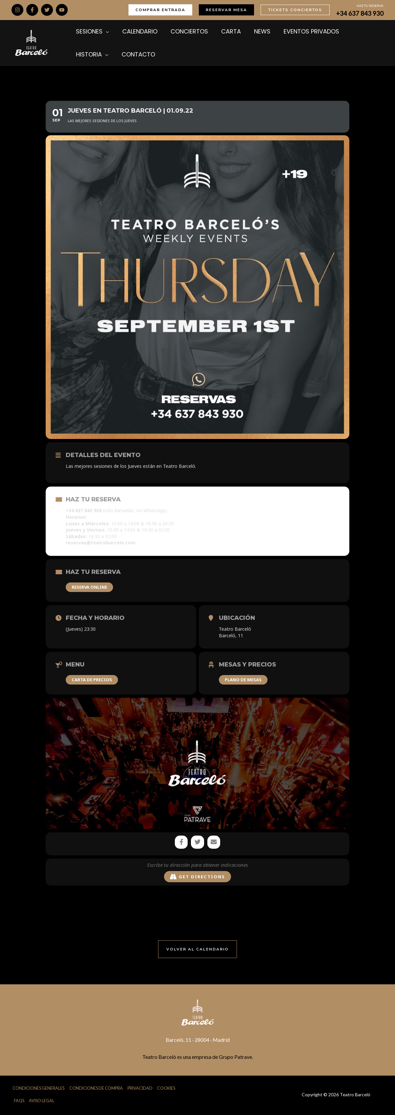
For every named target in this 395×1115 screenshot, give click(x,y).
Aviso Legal (42, 1101)
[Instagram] (17, 10)
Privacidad (142, 1089)
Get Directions (197, 877)
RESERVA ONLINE (89, 587)
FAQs (19, 1101)
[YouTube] (62, 10)
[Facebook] (32, 10)
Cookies (169, 1089)
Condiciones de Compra (97, 1089)
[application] (104, 31)
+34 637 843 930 (359, 13)
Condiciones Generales (38, 1089)
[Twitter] (47, 10)
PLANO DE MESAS (243, 680)
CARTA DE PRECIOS (92, 680)
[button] (160, 9)
